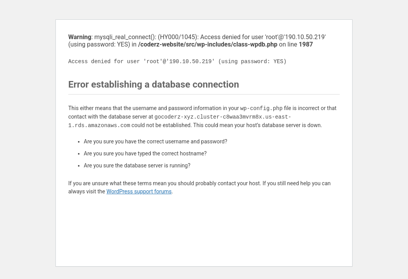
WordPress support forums (138, 191)
